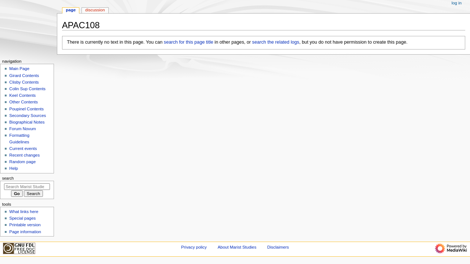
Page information (25, 232)
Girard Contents (24, 75)
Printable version (24, 225)
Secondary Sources (27, 115)
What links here (23, 211)
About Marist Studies (237, 247)
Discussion (95, 10)
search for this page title (188, 42)
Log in (457, 3)
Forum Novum (22, 128)
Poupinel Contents (26, 109)
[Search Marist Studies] (27, 186)
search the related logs (275, 42)
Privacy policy (194, 247)
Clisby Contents (24, 82)
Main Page (19, 68)
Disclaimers (278, 247)
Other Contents (23, 102)
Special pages (22, 218)
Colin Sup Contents (27, 89)
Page (71, 10)
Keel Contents (22, 95)
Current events (23, 148)
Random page (22, 162)
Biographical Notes (26, 122)
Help (13, 168)
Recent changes (24, 155)
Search (8, 178)
